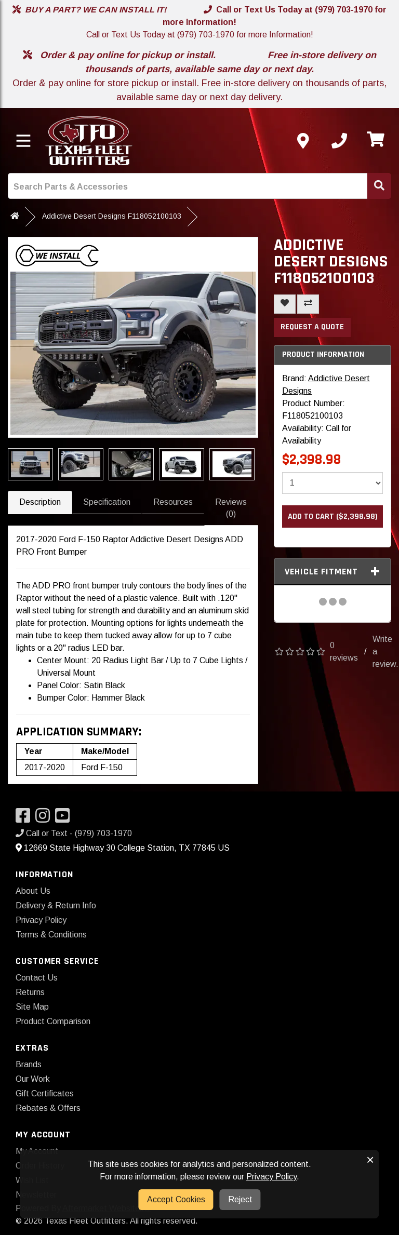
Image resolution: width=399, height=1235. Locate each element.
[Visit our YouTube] (65, 818)
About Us (33, 891)
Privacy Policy (41, 920)
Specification (106, 502)
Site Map (32, 1006)
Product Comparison (53, 1021)
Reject (240, 1199)
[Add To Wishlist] (285, 304)
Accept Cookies (176, 1199)
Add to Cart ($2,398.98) (333, 516)
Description (40, 502)
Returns (30, 992)
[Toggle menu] (23, 140)
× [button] (370, 1159)
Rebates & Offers (48, 1108)
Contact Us (37, 977)
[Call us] (339, 140)
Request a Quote (312, 326)
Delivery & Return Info (56, 905)
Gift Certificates (45, 1093)
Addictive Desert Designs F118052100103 (111, 216)
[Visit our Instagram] (45, 818)
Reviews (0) (231, 508)
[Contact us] (302, 140)
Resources (173, 502)
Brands (29, 1064)
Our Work (33, 1079)
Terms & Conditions (51, 934)
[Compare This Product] (308, 304)
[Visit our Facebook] (25, 818)
